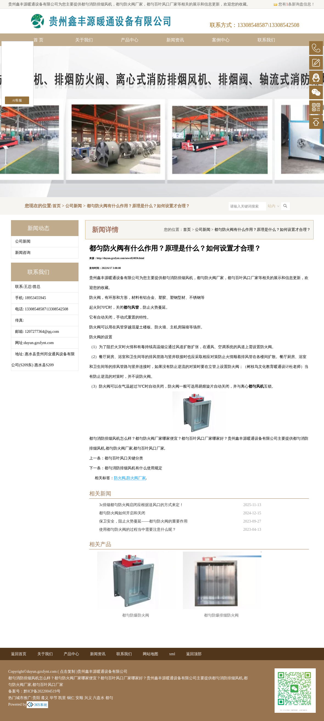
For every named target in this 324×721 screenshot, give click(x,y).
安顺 (79, 698)
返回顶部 (194, 654)
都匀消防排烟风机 (96, 4)
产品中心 (129, 40)
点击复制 (67, 671)
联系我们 (266, 40)
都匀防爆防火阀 (135, 615)
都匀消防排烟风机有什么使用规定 (133, 468)
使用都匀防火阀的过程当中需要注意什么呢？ (137, 529)
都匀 (109, 698)
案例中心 (221, 40)
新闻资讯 (175, 40)
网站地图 (150, 654)
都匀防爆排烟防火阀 (221, 615)
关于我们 (84, 40)
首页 (56, 206)
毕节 (53, 698)
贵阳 (36, 698)
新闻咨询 (22, 253)
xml (172, 654)
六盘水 (98, 698)
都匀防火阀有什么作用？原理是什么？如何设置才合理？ (138, 206)
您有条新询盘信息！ (294, 4)
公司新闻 (73, 206)
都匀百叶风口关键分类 (124, 458)
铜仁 (71, 698)
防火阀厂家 (136, 478)
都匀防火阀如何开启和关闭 (122, 513)
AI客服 (17, 100)
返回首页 (18, 654)
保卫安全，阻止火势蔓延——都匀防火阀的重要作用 (143, 521)
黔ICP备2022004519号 (42, 691)
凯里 (62, 698)
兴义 (88, 698)
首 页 (38, 40)
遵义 (45, 698)
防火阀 (119, 478)
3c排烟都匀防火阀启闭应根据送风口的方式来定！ (141, 505)
